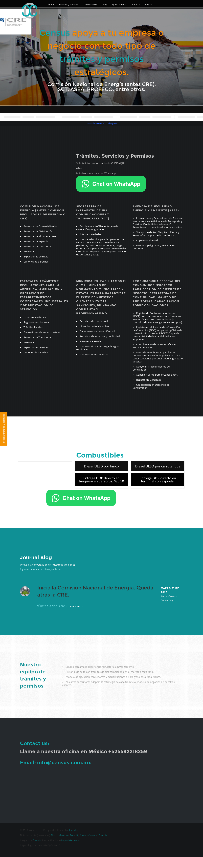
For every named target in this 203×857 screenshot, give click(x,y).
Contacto (135, 4)
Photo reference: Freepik (64, 835)
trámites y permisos (101, 59)
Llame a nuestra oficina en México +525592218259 (83, 751)
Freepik (37, 840)
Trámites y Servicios (68, 4)
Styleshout (74, 830)
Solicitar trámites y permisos (3, 428)
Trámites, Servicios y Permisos (115, 156)
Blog (105, 4)
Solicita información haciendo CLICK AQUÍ (100, 163)
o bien (79, 168)
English (148, 4)
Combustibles (90, 4)
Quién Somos (119, 4)
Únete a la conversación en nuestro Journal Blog (47, 564)
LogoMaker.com (70, 840)
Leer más (76, 606)
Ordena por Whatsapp (68, 505)
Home (51, 4)
